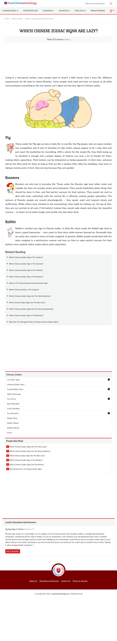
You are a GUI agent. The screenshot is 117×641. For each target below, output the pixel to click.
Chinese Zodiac (17, 19)
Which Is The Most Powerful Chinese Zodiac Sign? (28, 283)
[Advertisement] (58, 60)
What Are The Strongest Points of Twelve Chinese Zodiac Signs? (34, 322)
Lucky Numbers (13, 408)
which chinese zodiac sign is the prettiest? (26, 460)
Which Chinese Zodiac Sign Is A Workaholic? (26, 315)
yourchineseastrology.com (60, 594)
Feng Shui (80, 11)
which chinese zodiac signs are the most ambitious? (30, 451)
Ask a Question (12, 551)
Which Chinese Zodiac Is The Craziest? (24, 290)
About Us (33, 581)
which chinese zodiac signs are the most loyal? (28, 447)
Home (7, 19)
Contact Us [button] (65, 581)
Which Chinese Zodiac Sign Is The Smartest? (26, 264)
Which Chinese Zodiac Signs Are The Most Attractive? (30, 296)
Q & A (9, 432)
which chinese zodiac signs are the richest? (27, 464)
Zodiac (10, 11)
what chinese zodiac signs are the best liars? (27, 456)
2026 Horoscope (14, 394)
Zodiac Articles (13, 428)
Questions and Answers (49, 581)
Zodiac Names (13, 423)
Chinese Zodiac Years (15, 384)
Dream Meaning (98, 11)
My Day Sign (10, 529)
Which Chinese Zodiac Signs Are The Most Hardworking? (31, 309)
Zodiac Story (12, 418)
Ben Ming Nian (13, 404)
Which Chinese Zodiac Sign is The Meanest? (26, 277)
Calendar (48, 11)
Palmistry (64, 11)
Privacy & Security (80, 581)
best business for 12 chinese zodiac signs (26, 469)
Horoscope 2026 (30, 11)
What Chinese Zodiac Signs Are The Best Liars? (27, 302)
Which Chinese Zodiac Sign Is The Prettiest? (26, 270)
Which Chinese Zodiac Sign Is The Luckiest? (26, 257)
